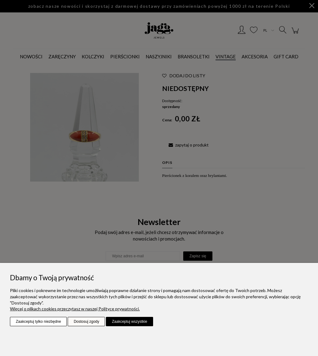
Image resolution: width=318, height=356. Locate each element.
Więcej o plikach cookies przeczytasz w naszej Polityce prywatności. (75, 308)
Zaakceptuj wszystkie (129, 321)
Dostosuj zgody (86, 321)
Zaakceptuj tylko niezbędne (38, 321)
